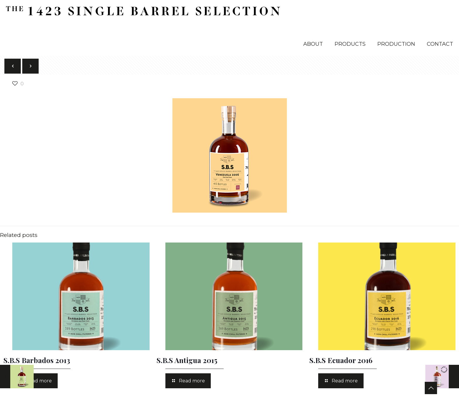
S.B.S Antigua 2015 (187, 360)
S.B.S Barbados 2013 (37, 360)
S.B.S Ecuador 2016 (340, 360)
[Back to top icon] (431, 388)
